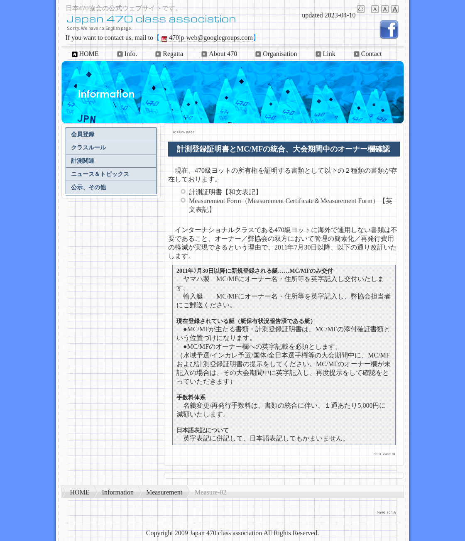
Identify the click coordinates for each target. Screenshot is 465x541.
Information (118, 492)
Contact (367, 54)
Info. (126, 54)
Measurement (164, 492)
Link (324, 54)
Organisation (275, 54)
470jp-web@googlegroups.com (206, 38)
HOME (84, 54)
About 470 (218, 54)
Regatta (168, 54)
